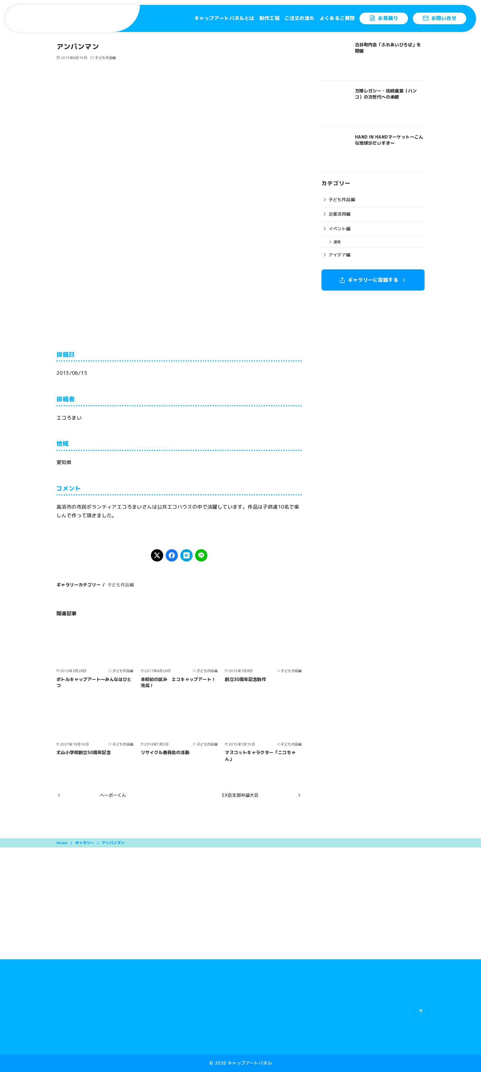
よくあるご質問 (337, 18)
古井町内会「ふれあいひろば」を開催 (388, 48)
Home (62, 842)
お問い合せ (439, 18)
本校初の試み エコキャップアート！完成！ (178, 682)
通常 (337, 242)
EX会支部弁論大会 (240, 795)
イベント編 (340, 229)
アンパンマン (113, 842)
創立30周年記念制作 (245, 679)
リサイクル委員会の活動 (165, 752)
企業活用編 (340, 214)
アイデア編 (340, 255)
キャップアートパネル (250, 1063)
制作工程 (270, 18)
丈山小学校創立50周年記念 (83, 752)
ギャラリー (85, 842)
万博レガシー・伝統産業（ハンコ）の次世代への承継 (386, 94)
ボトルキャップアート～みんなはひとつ (94, 682)
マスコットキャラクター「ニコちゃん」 (260, 755)
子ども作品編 (105, 57)
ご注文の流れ (299, 18)
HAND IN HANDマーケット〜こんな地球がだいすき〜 (389, 140)
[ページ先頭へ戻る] (421, 1011)
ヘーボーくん (113, 795)
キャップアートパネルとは (224, 18)
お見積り (383, 18)
